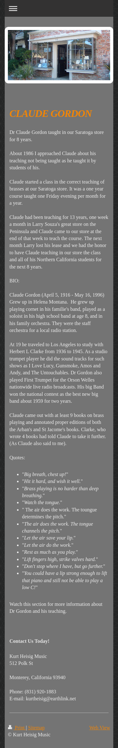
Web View (99, 727)
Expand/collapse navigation (59, 8)
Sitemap (36, 727)
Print (17, 727)
